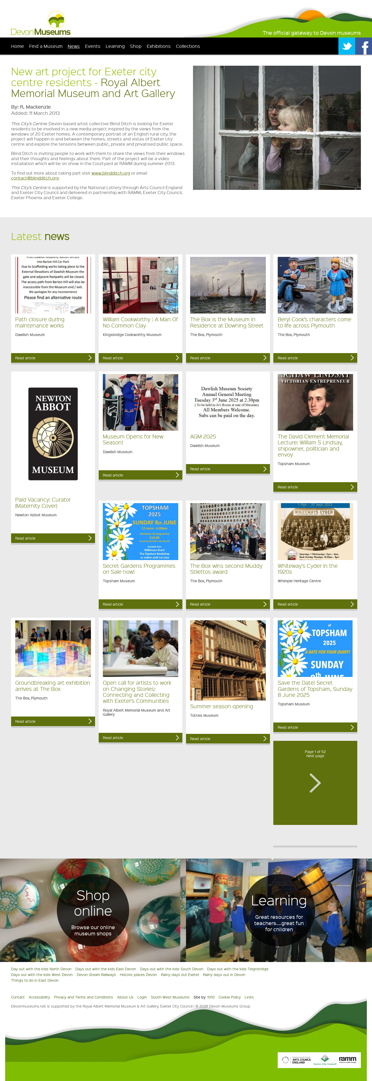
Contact (18, 997)
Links (249, 997)
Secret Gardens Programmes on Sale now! (139, 568)
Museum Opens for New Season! (133, 439)
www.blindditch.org (110, 173)
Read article (25, 357)
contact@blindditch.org (35, 178)
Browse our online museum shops (93, 930)
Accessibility (39, 997)
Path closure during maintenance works (40, 322)
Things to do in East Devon (35, 980)
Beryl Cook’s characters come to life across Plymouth (314, 322)
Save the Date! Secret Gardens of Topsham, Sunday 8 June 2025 (315, 688)
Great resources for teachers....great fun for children (279, 923)
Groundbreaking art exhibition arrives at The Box (52, 685)
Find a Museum (46, 46)
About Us (125, 997)
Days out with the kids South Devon (171, 968)
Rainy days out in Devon (224, 974)
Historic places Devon (138, 974)
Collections (188, 46)
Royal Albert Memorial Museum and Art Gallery (93, 87)
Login (142, 997)
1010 (211, 997)
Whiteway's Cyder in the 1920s (308, 568)
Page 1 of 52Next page (315, 753)
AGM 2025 (203, 436)
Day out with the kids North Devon (41, 968)
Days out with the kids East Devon (105, 968)
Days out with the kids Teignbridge (237, 968)
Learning (115, 46)
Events (92, 46)
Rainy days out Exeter (180, 974)
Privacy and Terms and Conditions (83, 997)
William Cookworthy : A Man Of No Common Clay (140, 322)
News (74, 46)
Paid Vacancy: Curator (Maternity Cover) (43, 502)
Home (17, 46)
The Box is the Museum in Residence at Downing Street (227, 322)
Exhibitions (159, 46)
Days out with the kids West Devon (42, 974)
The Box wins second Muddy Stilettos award (226, 568)
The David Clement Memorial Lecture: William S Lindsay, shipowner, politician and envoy (313, 445)
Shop (136, 46)
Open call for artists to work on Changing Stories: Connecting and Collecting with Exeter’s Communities (137, 691)
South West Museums (170, 997)
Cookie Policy (230, 997)
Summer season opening (221, 706)
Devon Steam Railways (96, 974)
